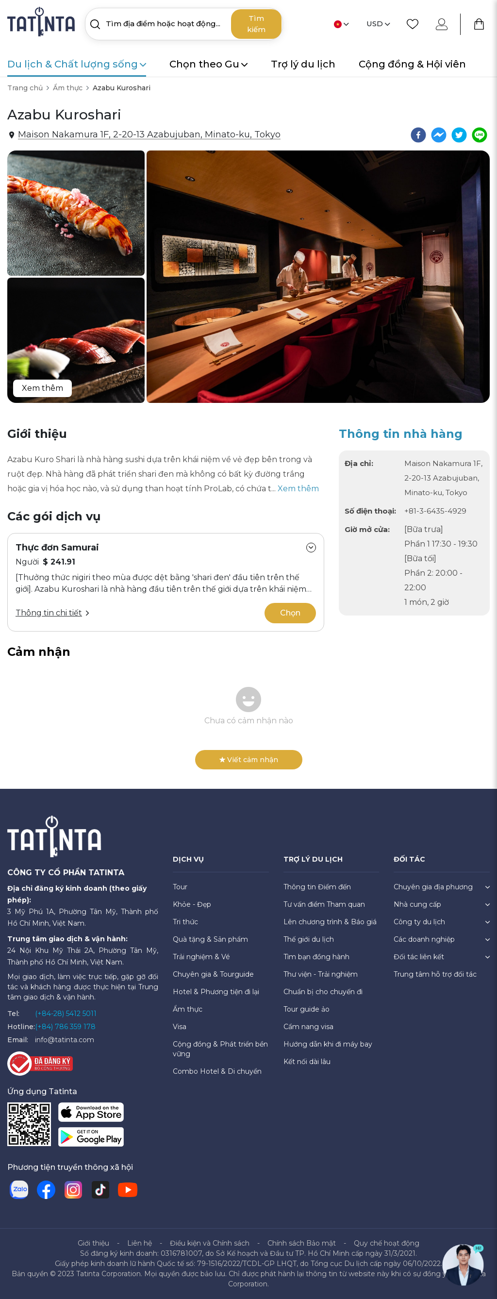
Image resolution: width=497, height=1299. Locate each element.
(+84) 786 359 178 (65, 1026)
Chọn (290, 612)
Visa (179, 1026)
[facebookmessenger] (439, 135)
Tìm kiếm (256, 24)
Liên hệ (139, 1243)
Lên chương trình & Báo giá (330, 921)
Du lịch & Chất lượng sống (76, 64)
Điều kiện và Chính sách (209, 1243)
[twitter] (459, 135)
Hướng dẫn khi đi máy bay (327, 1044)
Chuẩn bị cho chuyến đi (323, 991)
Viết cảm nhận (248, 759)
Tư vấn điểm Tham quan (324, 904)
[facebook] (418, 135)
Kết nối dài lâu (307, 1061)
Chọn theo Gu (208, 64)
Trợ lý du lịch (303, 64)
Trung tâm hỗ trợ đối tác (435, 974)
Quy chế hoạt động (386, 1243)
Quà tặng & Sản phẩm (210, 939)
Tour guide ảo (306, 1009)
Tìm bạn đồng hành (316, 956)
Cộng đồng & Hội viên (412, 64)
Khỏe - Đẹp (192, 904)
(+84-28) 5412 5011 (66, 1013)
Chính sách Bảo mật (301, 1243)
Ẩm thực (68, 87)
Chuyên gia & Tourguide (213, 974)
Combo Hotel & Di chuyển (217, 1071)
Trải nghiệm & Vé (201, 956)
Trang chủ (25, 87)
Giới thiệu (93, 1243)
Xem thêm (42, 388)
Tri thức (185, 921)
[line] (479, 135)
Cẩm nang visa (308, 1026)
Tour (180, 887)
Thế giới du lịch (308, 939)
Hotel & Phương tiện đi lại (216, 991)
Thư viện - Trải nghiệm (320, 974)
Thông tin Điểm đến (317, 887)
